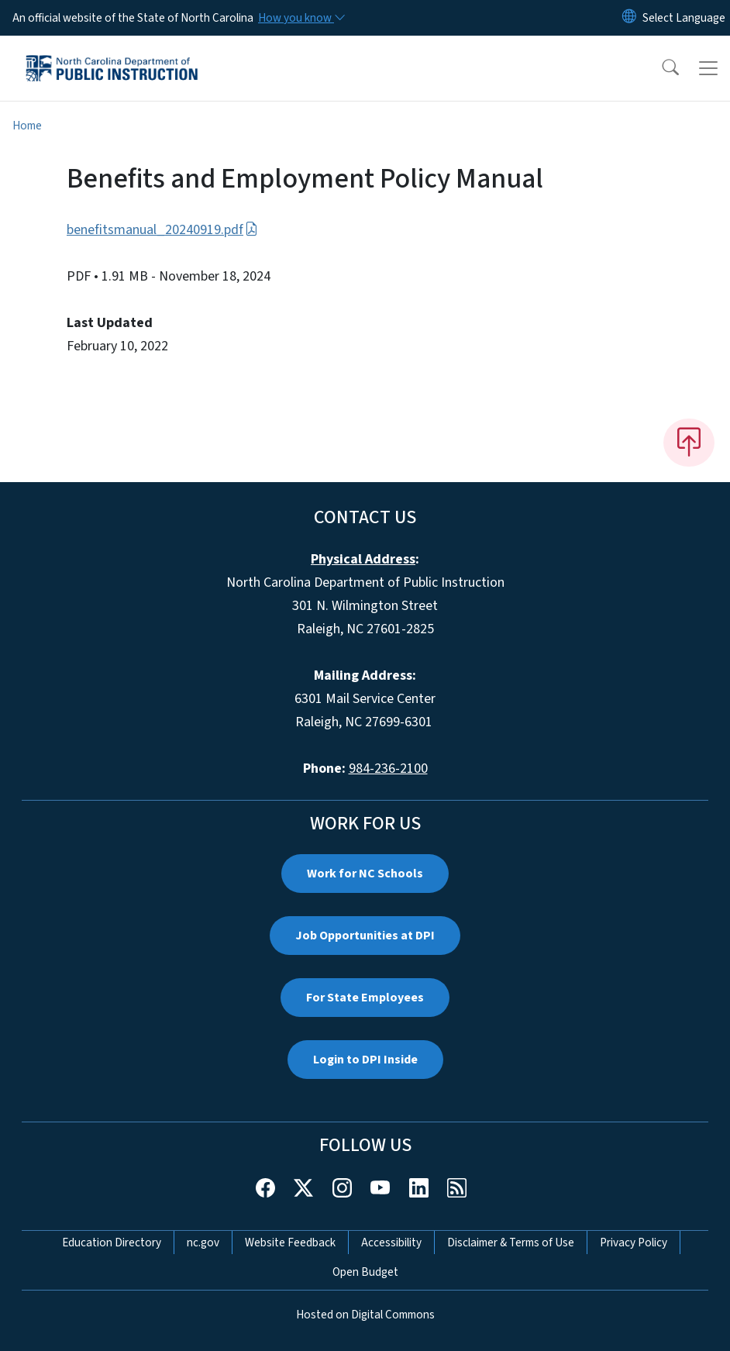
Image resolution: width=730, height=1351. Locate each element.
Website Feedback (290, 1242)
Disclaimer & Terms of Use (510, 1242)
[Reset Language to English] (629, 17)
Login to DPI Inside (365, 1059)
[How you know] (301, 17)
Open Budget (365, 1271)
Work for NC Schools (365, 873)
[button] (660, 68)
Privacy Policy (633, 1242)
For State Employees (365, 997)
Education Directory (111, 1242)
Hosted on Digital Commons (365, 1314)
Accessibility (391, 1242)
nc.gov (203, 1242)
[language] (683, 17)
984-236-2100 (388, 768)
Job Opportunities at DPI (365, 935)
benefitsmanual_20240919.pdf (162, 230)
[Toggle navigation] (708, 68)
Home (27, 125)
